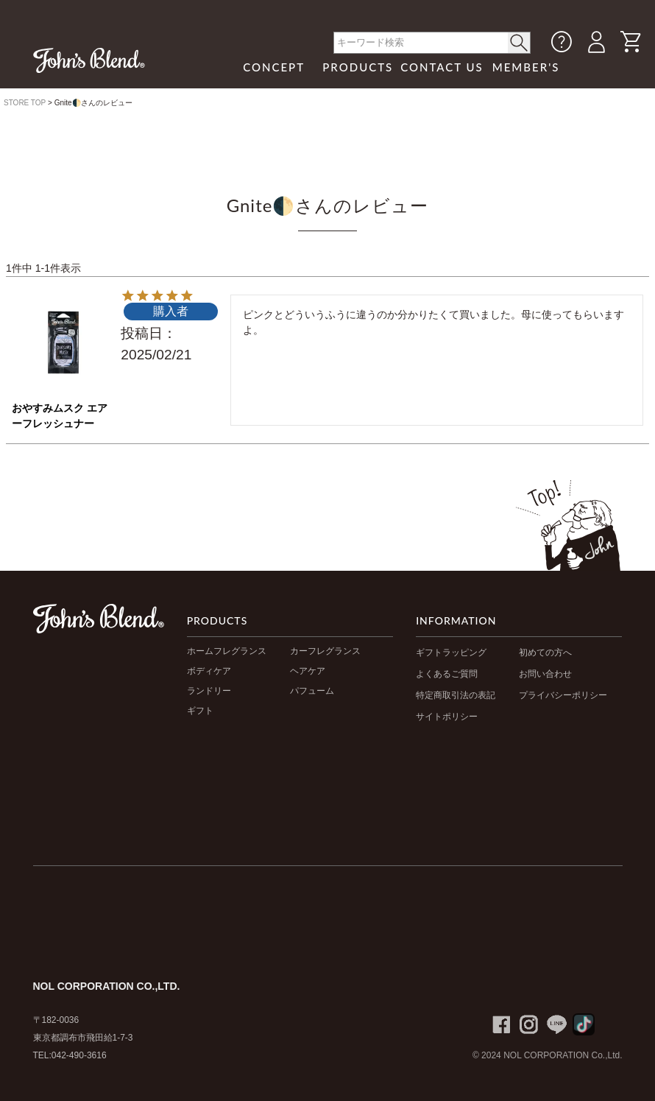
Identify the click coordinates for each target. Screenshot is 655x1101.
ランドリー (209, 691)
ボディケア (209, 671)
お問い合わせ (545, 674)
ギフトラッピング (451, 652)
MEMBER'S (526, 67)
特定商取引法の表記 (455, 695)
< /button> (519, 42)
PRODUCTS (357, 67)
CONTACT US (442, 67)
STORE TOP (25, 103)
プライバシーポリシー (563, 695)
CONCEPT (274, 67)
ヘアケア (307, 671)
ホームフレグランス (226, 651)
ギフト (200, 711)
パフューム (312, 691)
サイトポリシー (447, 716)
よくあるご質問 (447, 674)
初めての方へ (545, 652)
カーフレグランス (325, 651)
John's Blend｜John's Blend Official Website (89, 60)
